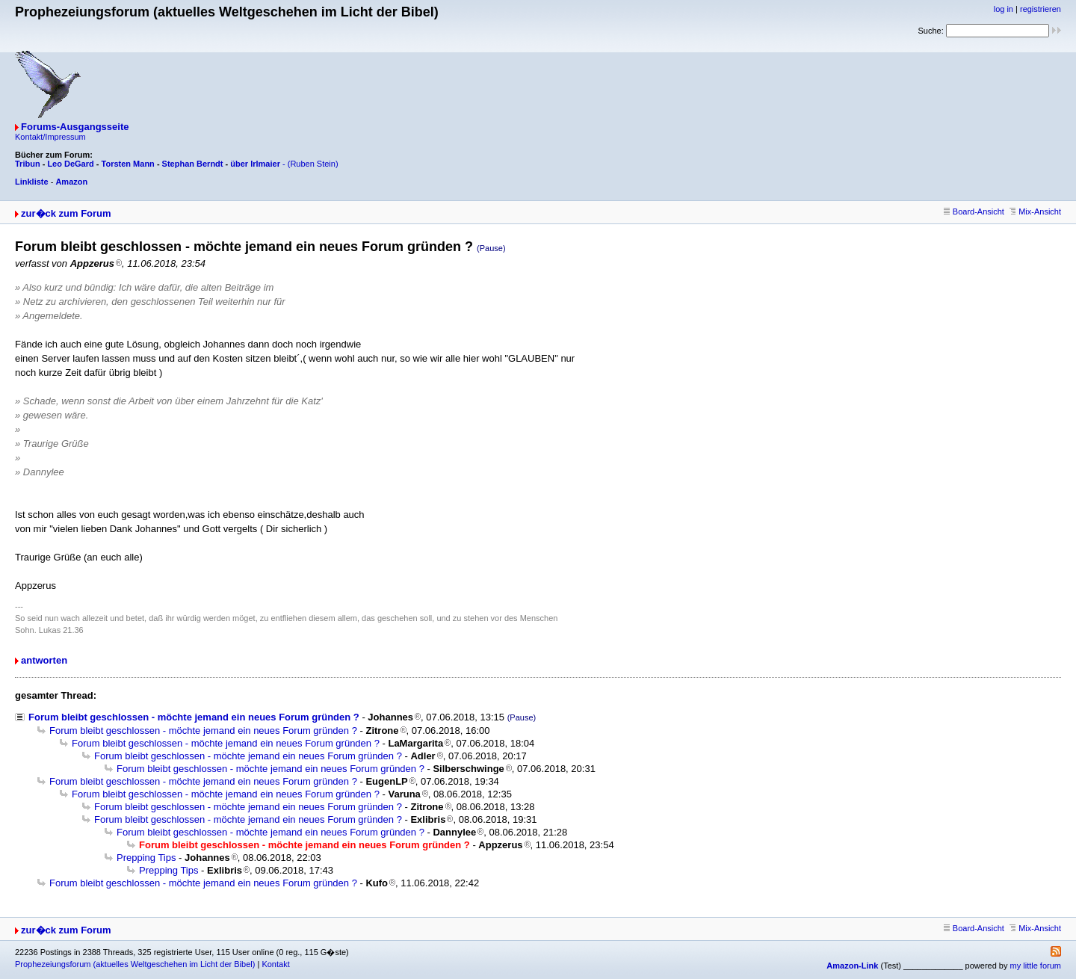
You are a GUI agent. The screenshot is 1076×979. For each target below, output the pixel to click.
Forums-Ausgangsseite (75, 126)
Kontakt (275, 964)
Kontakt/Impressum (50, 136)
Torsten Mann (128, 163)
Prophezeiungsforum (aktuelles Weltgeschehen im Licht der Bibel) (135, 964)
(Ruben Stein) (313, 163)
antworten (44, 660)
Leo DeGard (70, 163)
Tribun (27, 163)
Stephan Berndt (192, 163)
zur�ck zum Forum (66, 213)
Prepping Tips (146, 857)
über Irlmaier (255, 163)
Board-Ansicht (974, 211)
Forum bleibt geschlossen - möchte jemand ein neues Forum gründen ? (193, 717)
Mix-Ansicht (1035, 211)
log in (1003, 8)
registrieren (1040, 8)
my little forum (1035, 965)
